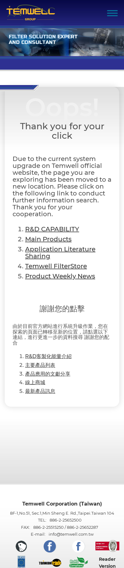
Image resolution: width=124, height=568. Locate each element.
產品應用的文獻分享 (47, 374)
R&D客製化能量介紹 (48, 356)
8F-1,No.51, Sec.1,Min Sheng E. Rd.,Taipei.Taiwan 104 (62, 513)
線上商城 (35, 382)
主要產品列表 (40, 365)
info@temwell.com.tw (71, 534)
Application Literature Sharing (60, 252)
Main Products (48, 239)
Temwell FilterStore (56, 266)
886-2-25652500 (66, 519)
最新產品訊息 (40, 391)
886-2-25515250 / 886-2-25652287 (65, 527)
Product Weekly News (60, 276)
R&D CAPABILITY (52, 229)
